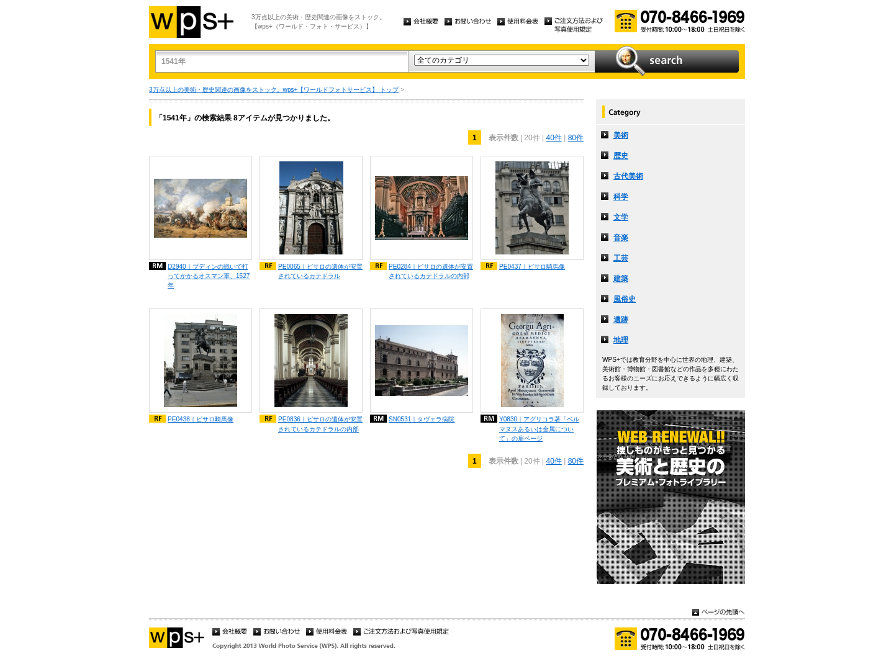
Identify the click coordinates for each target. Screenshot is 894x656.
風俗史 (624, 299)
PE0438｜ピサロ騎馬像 (200, 419)
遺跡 (620, 319)
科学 (620, 196)
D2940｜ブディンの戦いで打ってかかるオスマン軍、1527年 (209, 276)
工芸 (620, 258)
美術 (620, 135)
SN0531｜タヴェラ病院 (421, 419)
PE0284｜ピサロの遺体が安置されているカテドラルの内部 (431, 271)
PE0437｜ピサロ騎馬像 (532, 266)
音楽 (620, 237)
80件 (576, 137)
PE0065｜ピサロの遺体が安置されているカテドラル (320, 271)
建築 (620, 278)
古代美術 (628, 176)
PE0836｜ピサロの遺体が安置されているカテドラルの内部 (320, 424)
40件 (553, 137)
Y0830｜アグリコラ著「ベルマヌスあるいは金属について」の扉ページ (539, 428)
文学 (620, 217)
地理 (620, 340)
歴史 (620, 155)
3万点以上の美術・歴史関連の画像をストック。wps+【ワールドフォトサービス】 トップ (274, 89)
